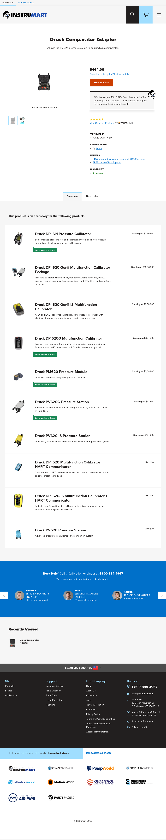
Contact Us (91, 696)
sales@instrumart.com (142, 694)
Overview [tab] (72, 196)
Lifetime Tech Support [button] (107, 162)
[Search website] (130, 15)
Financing (50, 705)
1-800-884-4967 (111, 574)
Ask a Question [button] (53, 691)
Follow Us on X (139, 728)
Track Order (52, 696)
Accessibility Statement (97, 732)
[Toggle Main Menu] (159, 15)
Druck (99, 148)
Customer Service (55, 687)
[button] (34, 596)
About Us (91, 691)
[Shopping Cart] (144, 15)
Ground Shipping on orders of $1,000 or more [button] (119, 158)
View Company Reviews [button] (111, 123)
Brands (8, 691)
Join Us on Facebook (142, 722)
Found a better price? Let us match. (109, 74)
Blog (88, 687)
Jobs (88, 701)
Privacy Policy (93, 715)
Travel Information (95, 705)
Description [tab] (92, 196)
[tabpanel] (83, 381)
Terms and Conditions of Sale (100, 720)
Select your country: (83, 669)
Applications (11, 696)
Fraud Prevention (54, 701)
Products (9, 687)
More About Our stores (98, 754)
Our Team (91, 710)
